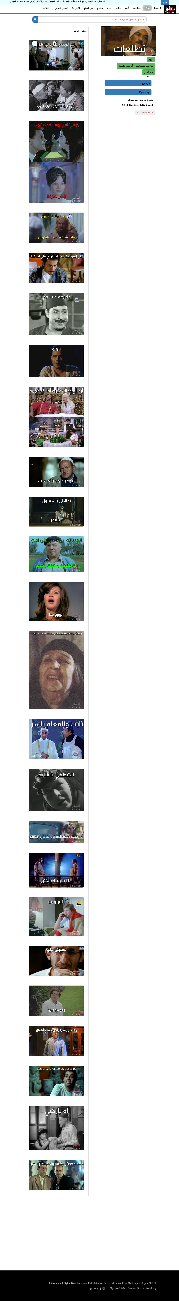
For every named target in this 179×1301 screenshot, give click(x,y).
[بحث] (35, 19)
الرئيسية (157, 8)
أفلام (127, 8)
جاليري (100, 8)
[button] (148, 72)
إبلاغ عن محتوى (97, 1288)
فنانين (117, 8)
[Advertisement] (89, 1234)
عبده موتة (144, 92)
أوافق (165, 2)
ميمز (147, 8)
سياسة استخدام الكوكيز (115, 1288)
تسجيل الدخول (60, 8)
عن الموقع (88, 8)
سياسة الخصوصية (136, 1288)
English (45, 8)
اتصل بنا (76, 8)
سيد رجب (144, 83)
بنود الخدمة (150, 1288)
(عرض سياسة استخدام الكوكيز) (22, 1)
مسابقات (136, 8)
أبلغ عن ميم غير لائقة (145, 112)
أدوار (109, 8)
